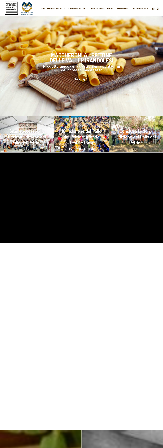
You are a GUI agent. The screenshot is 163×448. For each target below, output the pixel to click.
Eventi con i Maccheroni (102, 8)
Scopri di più (81, 79)
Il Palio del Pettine (78, 8)
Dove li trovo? (123, 8)
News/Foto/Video (141, 8)
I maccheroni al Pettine (53, 8)
